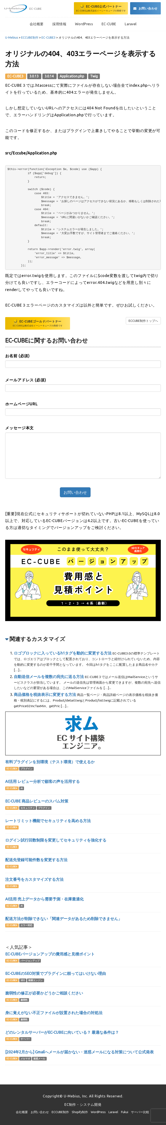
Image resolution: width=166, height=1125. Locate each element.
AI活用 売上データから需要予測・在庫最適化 (44, 899)
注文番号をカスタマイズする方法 (34, 879)
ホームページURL (21, 404)
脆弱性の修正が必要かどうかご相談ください (44, 993)
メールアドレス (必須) (25, 380)
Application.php (72, 76)
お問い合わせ (40, 1112)
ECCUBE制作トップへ (143, 321)
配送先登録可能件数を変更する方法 (36, 860)
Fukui (124, 1112)
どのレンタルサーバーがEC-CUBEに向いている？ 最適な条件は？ (62, 1032)
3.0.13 (34, 76)
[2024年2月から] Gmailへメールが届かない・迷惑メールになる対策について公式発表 (79, 1052)
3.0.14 (49, 76)
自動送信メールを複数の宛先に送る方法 (49, 676)
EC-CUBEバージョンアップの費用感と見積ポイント (50, 954)
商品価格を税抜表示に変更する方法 (45, 694)
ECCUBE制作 (60, 1112)
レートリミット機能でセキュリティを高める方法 (48, 820)
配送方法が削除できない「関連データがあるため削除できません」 (63, 918)
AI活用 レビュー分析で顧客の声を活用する (42, 781)
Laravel (113, 1112)
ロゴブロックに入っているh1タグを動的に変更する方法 (63, 653)
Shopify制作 (80, 1112)
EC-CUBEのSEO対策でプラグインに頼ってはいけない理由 (55, 973)
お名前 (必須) (17, 356)
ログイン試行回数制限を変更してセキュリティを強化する (55, 840)
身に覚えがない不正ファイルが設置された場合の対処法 (53, 1012)
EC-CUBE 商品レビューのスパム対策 (36, 801)
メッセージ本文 (19, 428)
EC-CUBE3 (15, 76)
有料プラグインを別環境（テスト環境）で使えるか (50, 762)
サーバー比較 (140, 1112)
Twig (94, 76)
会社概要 (22, 1112)
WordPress (98, 1112)
